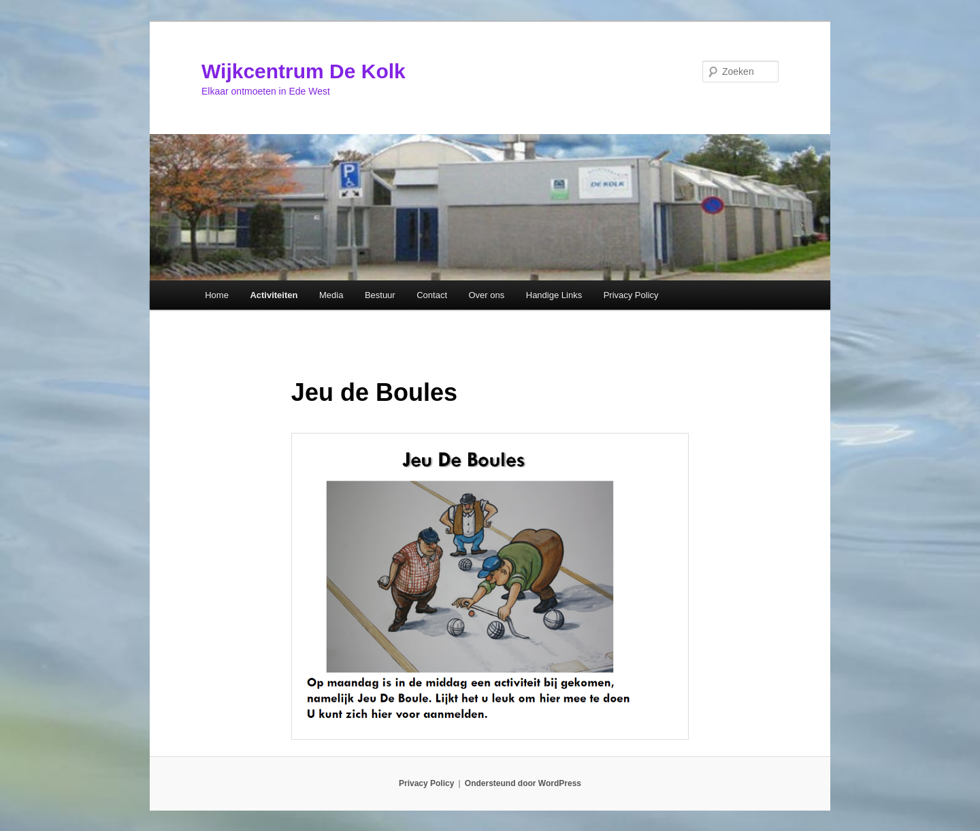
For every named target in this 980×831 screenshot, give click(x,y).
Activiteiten (273, 295)
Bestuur (380, 295)
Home (217, 295)
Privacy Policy (631, 295)
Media (331, 295)
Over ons (487, 295)
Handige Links (554, 295)
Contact (431, 295)
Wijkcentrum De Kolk (303, 71)
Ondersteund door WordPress (523, 783)
